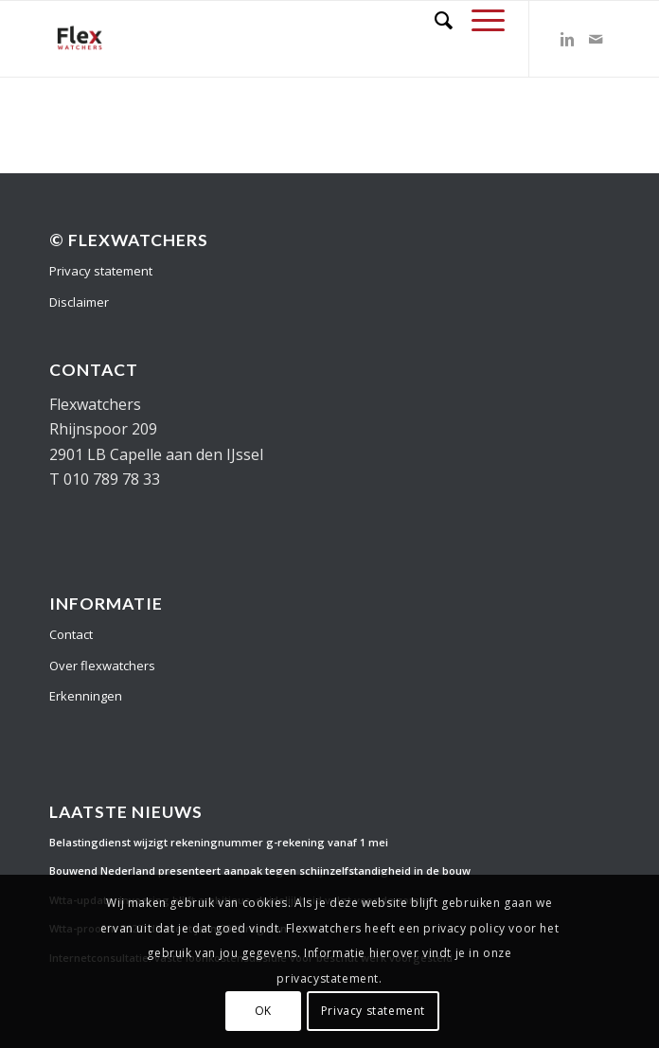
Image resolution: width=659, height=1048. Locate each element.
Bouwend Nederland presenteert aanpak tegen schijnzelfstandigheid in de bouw (260, 870)
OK (263, 1011)
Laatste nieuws (126, 812)
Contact (71, 634)
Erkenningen (85, 695)
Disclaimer (79, 302)
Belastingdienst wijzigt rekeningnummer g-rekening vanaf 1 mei (218, 842)
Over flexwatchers (102, 665)
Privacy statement (100, 270)
